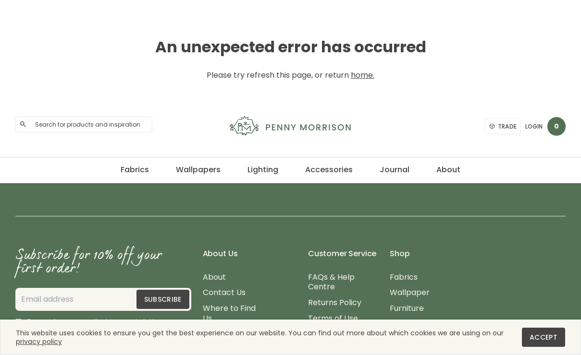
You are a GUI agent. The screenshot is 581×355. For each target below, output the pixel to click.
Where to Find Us (229, 314)
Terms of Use (333, 319)
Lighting (262, 169)
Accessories (329, 169)
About (448, 169)
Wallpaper (410, 293)
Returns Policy (334, 303)
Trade (503, 126)
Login (534, 126)
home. (362, 75)
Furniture (407, 309)
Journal (394, 169)
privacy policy (39, 341)
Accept (543, 337)
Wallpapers (198, 169)
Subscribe (163, 299)
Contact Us (224, 293)
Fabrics (135, 169)
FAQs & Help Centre (331, 282)
